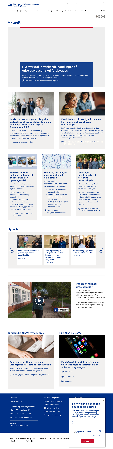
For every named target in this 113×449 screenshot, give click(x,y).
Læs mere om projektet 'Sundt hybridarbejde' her (90, 209)
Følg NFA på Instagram (21, 417)
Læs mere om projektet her (23, 142)
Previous (12, 250)
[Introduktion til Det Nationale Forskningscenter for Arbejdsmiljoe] (39, 300)
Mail (73, 422)
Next (101, 250)
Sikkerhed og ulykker (61, 11)
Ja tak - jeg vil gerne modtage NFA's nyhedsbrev (31, 375)
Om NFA (97, 3)
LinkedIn (69, 371)
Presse (14, 397)
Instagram (69, 381)
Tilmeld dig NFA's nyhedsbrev (23, 406)
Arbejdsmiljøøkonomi (76, 11)
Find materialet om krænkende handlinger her (42, 81)
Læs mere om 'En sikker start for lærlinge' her (23, 214)
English (103, 3)
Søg (103, 11)
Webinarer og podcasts (66, 3)
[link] (97, 17)
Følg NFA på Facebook (21, 414)
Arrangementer (84, 3)
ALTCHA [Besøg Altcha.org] (99, 435)
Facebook (69, 376)
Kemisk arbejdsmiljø (47, 11)
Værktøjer (76, 3)
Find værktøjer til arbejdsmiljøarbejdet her (56, 212)
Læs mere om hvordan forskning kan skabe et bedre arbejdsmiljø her (83, 143)
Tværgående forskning (91, 11)
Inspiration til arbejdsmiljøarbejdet (19, 424)
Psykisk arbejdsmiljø (16, 11)
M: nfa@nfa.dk (66, 439)
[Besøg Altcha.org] (100, 432)
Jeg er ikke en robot (83, 432)
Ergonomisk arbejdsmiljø (31, 11)
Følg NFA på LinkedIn (21, 410)
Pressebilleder (16, 401)
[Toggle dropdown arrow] (72, 3)
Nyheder (91, 3)
